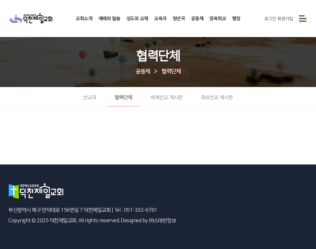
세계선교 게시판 (166, 97)
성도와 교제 (137, 18)
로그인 (270, 18)
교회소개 (84, 18)
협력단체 (171, 71)
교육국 (160, 18)
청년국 (179, 18)
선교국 (90, 97)
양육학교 (217, 18)
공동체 (197, 18)
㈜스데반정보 (162, 220)
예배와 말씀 (109, 18)
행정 (236, 18)
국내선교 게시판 (217, 97)
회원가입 (285, 18)
